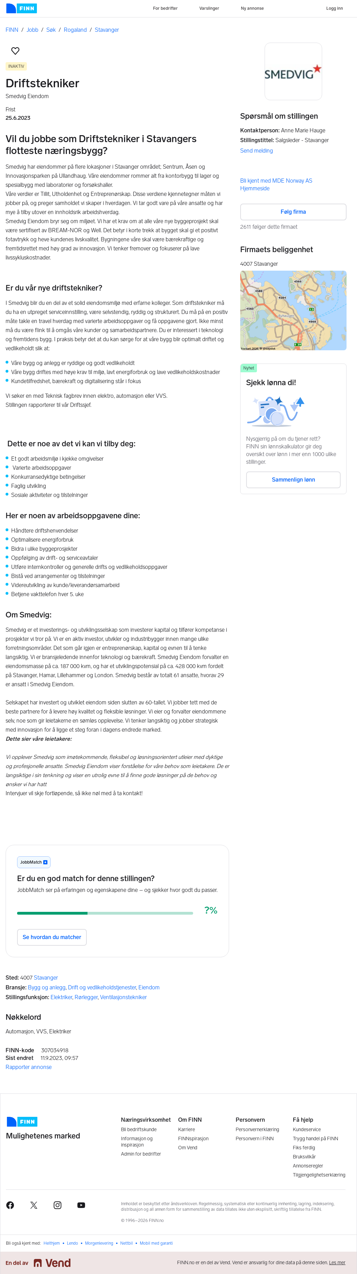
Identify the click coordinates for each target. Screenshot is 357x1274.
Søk (51, 30)
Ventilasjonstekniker (123, 997)
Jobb (32, 30)
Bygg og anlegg (47, 987)
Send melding (256, 150)
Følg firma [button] (293, 211)
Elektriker (61, 997)
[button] (15, 51)
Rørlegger (86, 997)
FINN (12, 30)
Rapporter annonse (29, 1067)
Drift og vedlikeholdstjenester (102, 987)
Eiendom (149, 987)
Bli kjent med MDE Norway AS (276, 180)
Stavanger (107, 30)
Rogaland (75, 30)
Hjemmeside (254, 188)
